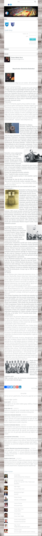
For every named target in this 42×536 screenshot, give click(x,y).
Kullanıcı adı (25, 33)
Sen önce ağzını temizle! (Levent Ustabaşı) (24, 531)
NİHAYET (16, 494)
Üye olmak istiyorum (32, 43)
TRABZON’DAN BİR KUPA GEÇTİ (22, 527)
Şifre (27, 36)
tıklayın (38, 396)
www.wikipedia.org (26, 120)
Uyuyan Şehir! (17, 511)
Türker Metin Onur (19, 509)
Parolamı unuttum (33, 42)
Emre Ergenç (17, 514)
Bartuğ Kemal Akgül (19, 492)
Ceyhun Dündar (18, 503)
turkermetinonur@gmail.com (14, 83)
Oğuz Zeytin (17, 525)
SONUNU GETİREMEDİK (20, 500)
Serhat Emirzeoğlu (18, 480)
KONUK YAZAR (17, 530)
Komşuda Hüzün (18, 505)
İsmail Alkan (17, 475)
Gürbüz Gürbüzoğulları (20, 519)
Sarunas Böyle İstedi (19, 489)
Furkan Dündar (18, 497)
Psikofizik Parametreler (20, 521)
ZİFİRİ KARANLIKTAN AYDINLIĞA (22, 477)
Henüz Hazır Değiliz (19, 516)
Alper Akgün (17, 486)
